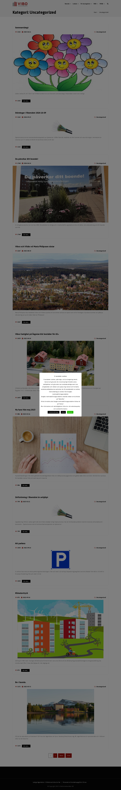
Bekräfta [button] (70, 412)
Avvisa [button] (63, 412)
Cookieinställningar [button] (53, 412)
